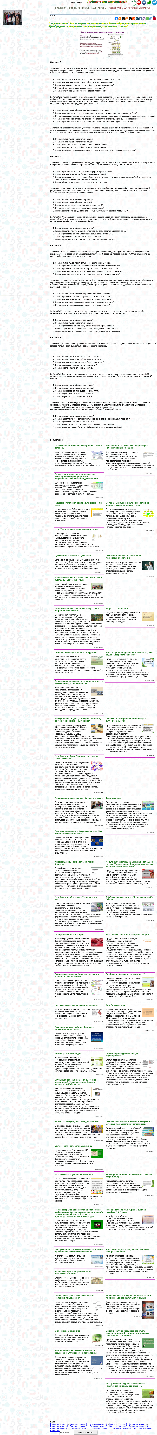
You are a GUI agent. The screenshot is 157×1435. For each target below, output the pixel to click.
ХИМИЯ (72, 8)
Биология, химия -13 (101, 1428)
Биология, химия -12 (80, 1428)
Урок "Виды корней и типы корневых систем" (77, 529)
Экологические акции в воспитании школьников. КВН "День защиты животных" (78, 579)
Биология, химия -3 (98, 1424)
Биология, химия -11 (59, 1428)
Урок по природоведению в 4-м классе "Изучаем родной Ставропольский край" (129, 654)
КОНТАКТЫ (83, 8)
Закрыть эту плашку (85, 1432)
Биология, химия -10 (138, 1426)
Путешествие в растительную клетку (73, 556)
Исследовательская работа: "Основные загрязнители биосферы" (74, 1028)
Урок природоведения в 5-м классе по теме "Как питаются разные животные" (78, 832)
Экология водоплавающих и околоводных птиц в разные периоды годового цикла (79, 682)
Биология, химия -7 (78, 1426)
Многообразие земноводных (69, 1053)
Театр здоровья (113, 798)
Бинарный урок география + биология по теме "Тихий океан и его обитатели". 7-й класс (128, 1297)
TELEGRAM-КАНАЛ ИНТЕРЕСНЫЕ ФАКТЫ (129, 8)
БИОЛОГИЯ (60, 8)
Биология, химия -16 (59, 1431)
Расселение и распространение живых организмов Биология (73, 1272)
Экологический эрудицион (67, 1331)
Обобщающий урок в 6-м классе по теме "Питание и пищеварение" (74, 1297)
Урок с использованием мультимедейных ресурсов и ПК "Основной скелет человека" (76, 1352)
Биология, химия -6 (59, 1426)
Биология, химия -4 (118, 1424)
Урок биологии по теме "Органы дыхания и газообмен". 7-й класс (127, 1211)
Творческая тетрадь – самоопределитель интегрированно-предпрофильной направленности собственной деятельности (76, 476)
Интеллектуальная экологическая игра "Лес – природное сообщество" (77, 609)
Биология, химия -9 (118, 1426)
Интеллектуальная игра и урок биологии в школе (79, 798)
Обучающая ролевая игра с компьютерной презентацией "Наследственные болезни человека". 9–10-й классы (75, 1082)
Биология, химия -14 (122, 1428)
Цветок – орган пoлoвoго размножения (73, 1146)
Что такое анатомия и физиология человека (76, 1005)
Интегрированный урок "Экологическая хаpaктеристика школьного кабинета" (125, 1385)
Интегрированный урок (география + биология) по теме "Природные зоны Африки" (78, 720)
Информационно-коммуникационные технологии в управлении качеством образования (79, 1250)
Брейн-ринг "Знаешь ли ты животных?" (125, 974)
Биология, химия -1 (59, 1424)
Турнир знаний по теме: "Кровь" (70, 935)
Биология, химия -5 (138, 1424)
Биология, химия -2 (78, 1424)
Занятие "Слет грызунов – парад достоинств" (77, 1122)
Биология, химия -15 (142, 1428)
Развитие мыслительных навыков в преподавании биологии (123, 557)
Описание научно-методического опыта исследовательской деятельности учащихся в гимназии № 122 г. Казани (128, 1333)
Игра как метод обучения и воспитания (74, 1175)
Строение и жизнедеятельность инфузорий (76, 653)
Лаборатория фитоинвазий (109, 1)
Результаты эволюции (117, 608)
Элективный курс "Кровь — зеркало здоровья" (129, 935)
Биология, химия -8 (98, 1426)
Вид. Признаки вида (115, 1005)
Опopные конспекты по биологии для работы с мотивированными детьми (78, 975)
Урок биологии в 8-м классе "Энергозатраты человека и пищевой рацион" (127, 447)
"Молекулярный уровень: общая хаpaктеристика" (122, 1054)
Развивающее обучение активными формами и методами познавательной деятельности (129, 1123)
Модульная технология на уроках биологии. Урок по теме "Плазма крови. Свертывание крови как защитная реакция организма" (130, 864)
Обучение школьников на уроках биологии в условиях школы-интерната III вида (127, 504)
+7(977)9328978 (78, 2)
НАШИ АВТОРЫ (98, 8)
